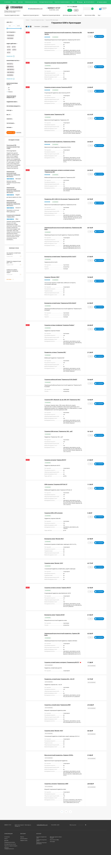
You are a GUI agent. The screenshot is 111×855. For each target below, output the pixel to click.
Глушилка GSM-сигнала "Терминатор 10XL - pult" (58, 431)
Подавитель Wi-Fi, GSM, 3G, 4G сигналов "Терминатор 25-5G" (61, 199)
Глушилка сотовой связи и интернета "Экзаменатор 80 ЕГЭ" (61, 662)
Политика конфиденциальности (9, 848)
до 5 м (8, 46)
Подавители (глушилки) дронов (41, 840)
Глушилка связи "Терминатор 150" (54, 114)
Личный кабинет (24, 838)
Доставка (20, 2)
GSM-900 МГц (10, 66)
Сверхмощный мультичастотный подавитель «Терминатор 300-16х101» (13, 190)
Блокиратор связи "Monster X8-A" (54, 539)
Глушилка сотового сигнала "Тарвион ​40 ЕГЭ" (57, 587)
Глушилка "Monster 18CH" (51, 277)
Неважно (10, 91)
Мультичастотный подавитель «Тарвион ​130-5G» (58, 755)
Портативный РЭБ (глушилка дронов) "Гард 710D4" (13, 146)
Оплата (14, 2)
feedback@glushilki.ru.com (36, 8)
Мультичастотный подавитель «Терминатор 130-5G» (59, 141)
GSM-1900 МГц (10, 72)
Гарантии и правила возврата (62, 2)
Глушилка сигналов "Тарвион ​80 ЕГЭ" (55, 460)
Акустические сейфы (54, 839)
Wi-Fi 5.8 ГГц (10, 63)
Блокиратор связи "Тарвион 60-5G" (54, 615)
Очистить (18, 132)
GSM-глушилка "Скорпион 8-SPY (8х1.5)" (55, 484)
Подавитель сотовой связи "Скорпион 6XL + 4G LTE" (59, 679)
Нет (8, 89)
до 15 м (13, 46)
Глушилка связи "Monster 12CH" (53, 563)
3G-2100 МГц (10, 75)
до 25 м (14, 49)
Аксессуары (52, 841)
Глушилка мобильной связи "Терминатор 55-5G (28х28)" (60, 379)
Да (8, 87)
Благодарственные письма (46, 2)
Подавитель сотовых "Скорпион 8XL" (55, 352)
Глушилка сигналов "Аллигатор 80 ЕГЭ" (55, 63)
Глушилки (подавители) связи (37, 20)
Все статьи (10, 279)
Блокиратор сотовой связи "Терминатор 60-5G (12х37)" (60, 256)
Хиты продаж (44, 26)
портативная (10, 38)
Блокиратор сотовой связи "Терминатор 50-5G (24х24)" (60, 303)
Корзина (22, 836)
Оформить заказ (23, 840)
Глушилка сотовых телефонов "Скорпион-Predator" (59, 325)
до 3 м (8, 52)
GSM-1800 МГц (10, 69)
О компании (7, 2)
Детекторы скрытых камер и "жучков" (56, 837)
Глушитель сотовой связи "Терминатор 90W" (57, 705)
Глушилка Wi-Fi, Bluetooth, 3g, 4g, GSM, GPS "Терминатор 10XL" (62, 399)
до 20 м (9, 49)
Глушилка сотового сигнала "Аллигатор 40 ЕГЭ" (58, 87)
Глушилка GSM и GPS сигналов (53, 513)
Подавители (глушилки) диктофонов (41, 843)
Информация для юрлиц (31, 2)
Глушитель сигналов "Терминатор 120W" (56, 783)
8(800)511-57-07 (54, 8)
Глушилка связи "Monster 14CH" (53, 730)
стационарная (10, 35)
